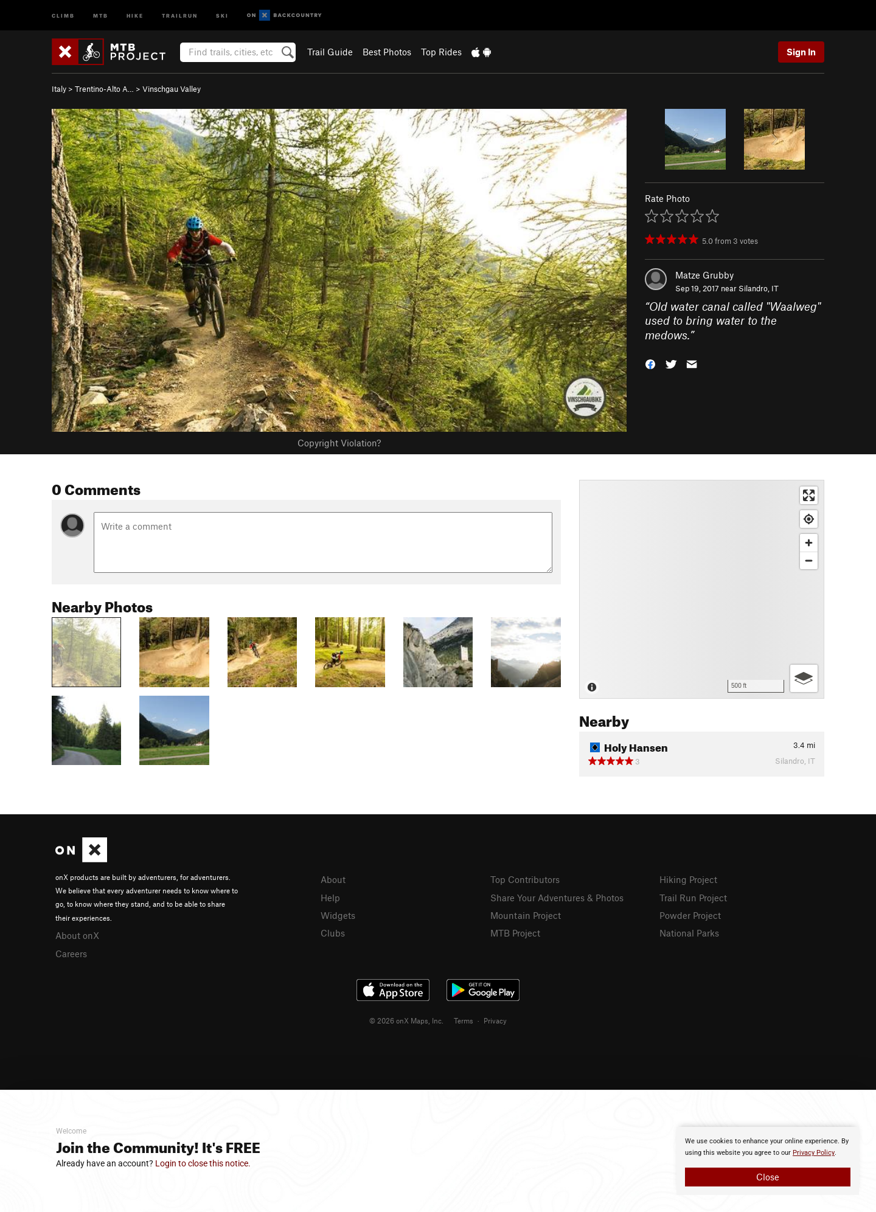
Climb (63, 15)
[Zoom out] (809, 560)
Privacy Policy (814, 1153)
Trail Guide (330, 51)
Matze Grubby (704, 274)
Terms (463, 1020)
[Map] (702, 589)
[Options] (804, 678)
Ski (222, 15)
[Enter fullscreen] (809, 495)
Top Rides (441, 51)
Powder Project (690, 915)
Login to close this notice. (203, 1163)
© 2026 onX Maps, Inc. (406, 1020)
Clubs (333, 932)
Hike (135, 15)
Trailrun (180, 15)
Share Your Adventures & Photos (557, 897)
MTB (100, 15)
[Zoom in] (809, 543)
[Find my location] (809, 519)
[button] (650, 363)
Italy (59, 89)
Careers (71, 953)
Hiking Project (688, 879)
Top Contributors (525, 879)
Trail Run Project (693, 897)
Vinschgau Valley (171, 89)
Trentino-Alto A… (104, 89)
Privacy (495, 1020)
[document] (767, 1160)
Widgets (338, 915)
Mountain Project (525, 915)
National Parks (689, 932)
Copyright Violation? (339, 442)
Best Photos (387, 51)
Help (330, 897)
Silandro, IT (759, 288)
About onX (77, 935)
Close (767, 1176)
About (333, 879)
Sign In (801, 51)
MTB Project (515, 932)
